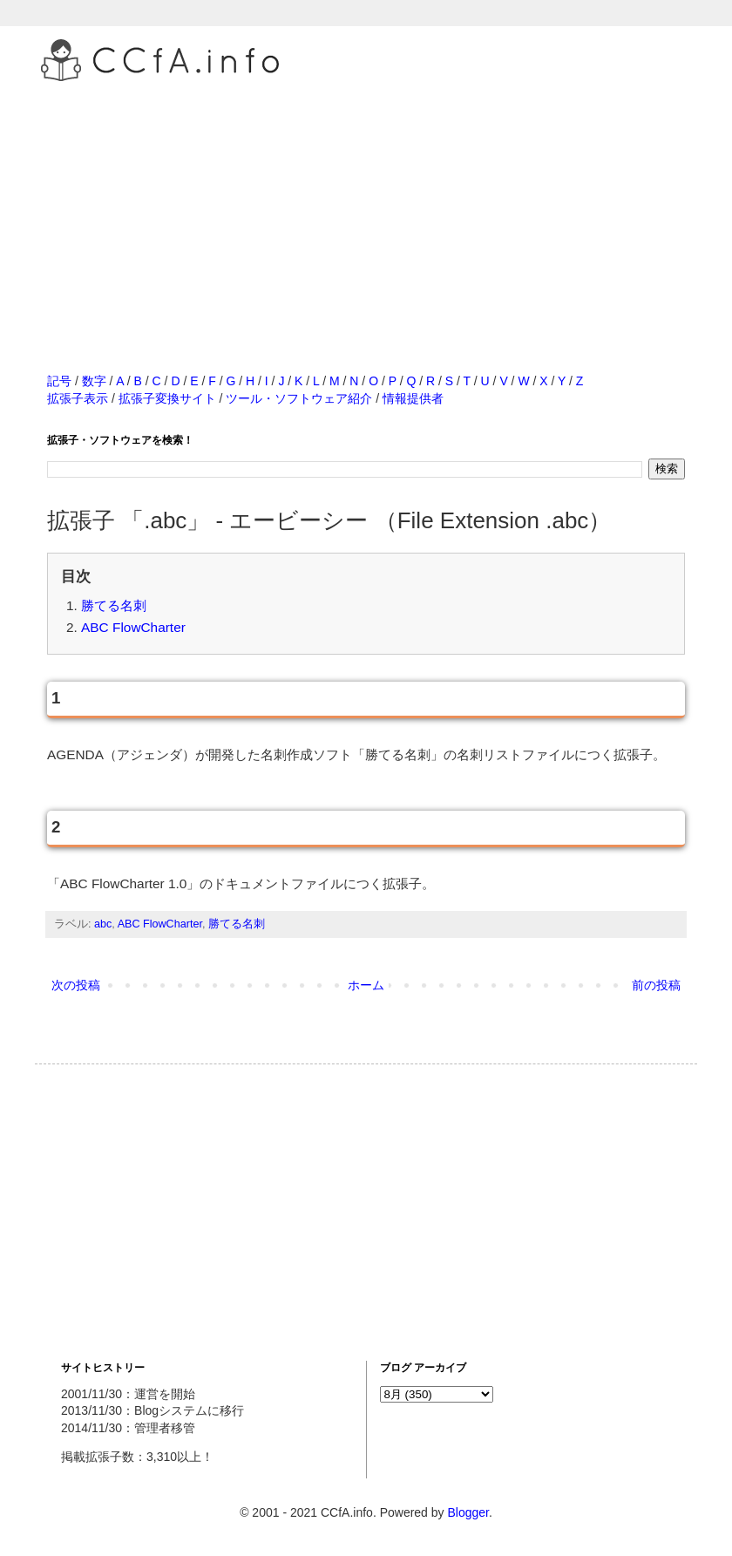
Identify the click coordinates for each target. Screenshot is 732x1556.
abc (103, 924)
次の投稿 (75, 985)
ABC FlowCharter (133, 627)
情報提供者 (413, 398)
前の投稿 (656, 985)
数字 (94, 381)
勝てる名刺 (113, 605)
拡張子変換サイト (167, 398)
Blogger (467, 1512)
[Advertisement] (366, 208)
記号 (59, 381)
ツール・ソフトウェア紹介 (299, 398)
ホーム (366, 985)
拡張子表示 (77, 398)
